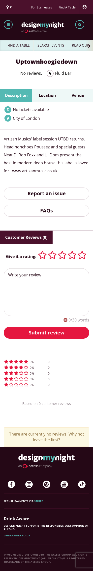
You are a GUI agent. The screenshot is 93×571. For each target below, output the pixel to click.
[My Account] (85, 7)
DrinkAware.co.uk (17, 535)
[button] (46, 362)
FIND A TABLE (18, 45)
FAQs (46, 210)
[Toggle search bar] (79, 24)
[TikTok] (82, 484)
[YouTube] (64, 484)
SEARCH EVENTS (50, 45)
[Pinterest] (46, 484)
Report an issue (47, 193)
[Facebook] (11, 484)
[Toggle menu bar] (8, 24)
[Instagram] (29, 484)
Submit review (46, 332)
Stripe (38, 501)
